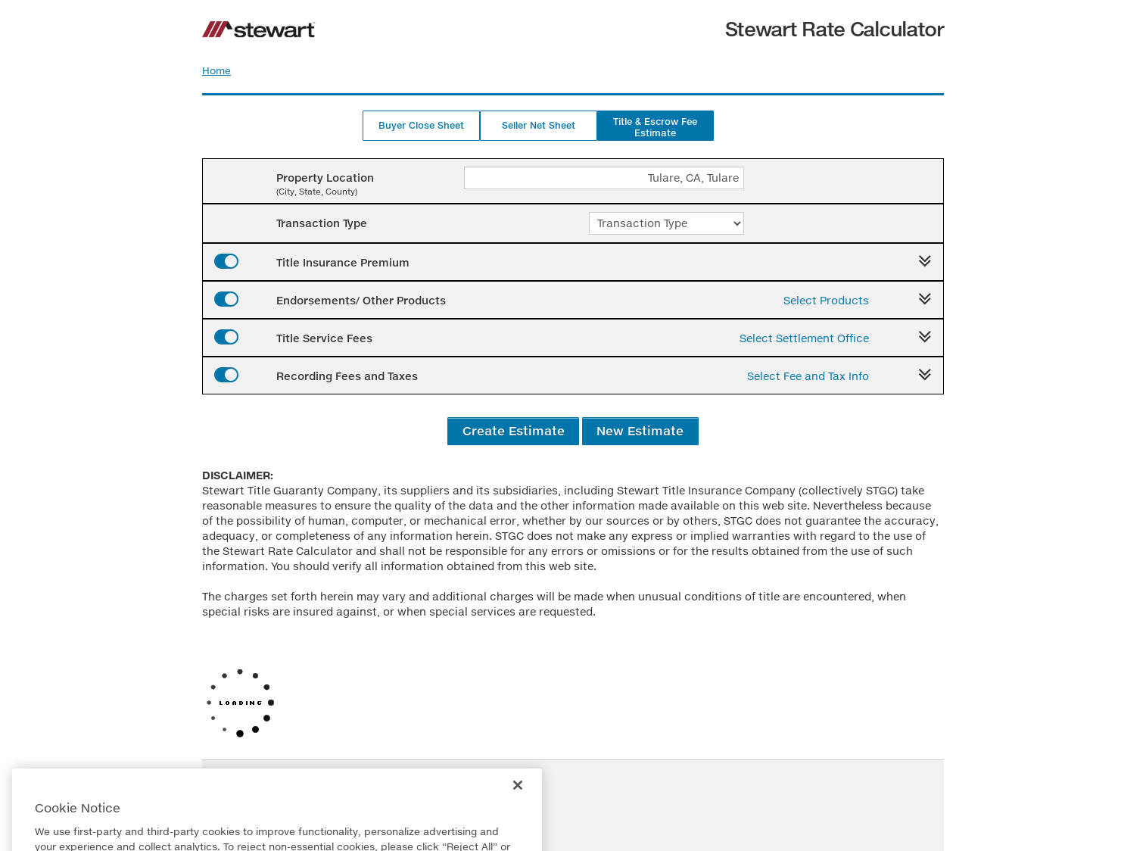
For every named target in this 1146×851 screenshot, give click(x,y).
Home (216, 70)
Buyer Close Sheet (421, 125)
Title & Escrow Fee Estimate (655, 127)
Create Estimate (513, 430)
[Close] (517, 808)
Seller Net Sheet (538, 125)
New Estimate (640, 430)
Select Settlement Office (804, 338)
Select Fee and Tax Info (808, 375)
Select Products (826, 300)
